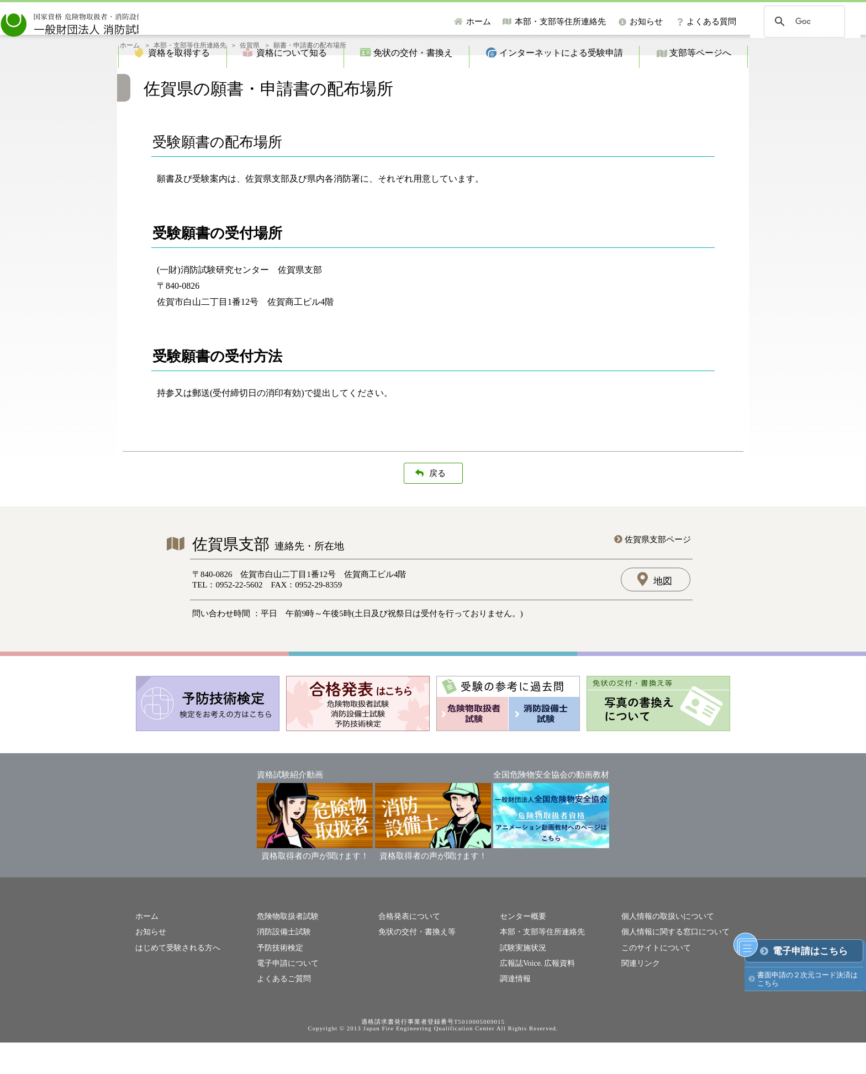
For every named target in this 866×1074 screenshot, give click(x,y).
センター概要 (521, 950)
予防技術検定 (278, 980)
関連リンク (639, 995)
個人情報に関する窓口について (671, 965)
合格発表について (407, 950)
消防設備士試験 (282, 965)
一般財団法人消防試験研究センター (123, 21)
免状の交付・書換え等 (414, 965)
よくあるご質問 (282, 1010)
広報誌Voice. (520, 995)
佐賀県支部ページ (658, 573)
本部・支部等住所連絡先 (560, 21)
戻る (437, 507)
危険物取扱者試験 (285, 950)
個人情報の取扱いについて (664, 950)
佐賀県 (250, 79)
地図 (663, 615)
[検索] (802, 21)
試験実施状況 (521, 980)
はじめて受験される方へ (174, 980)
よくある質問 (711, 21)
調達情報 (514, 1010)
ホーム (478, 21)
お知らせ (646, 21)
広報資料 (555, 995)
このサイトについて (653, 980)
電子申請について (285, 995)
